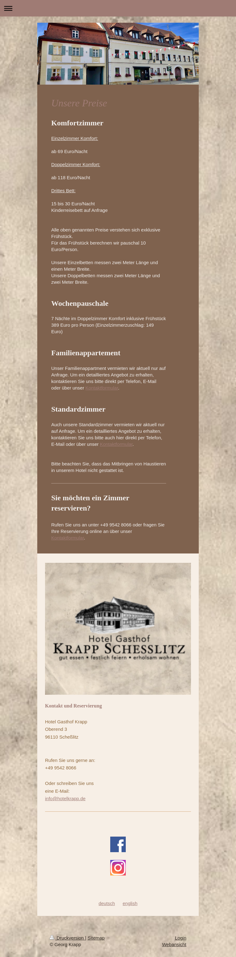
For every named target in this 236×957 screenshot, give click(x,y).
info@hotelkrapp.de (65, 798)
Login (180, 938)
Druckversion (67, 938)
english (130, 903)
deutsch (106, 903)
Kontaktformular (101, 387)
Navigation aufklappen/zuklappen (118, 8)
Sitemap (96, 938)
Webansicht (174, 944)
